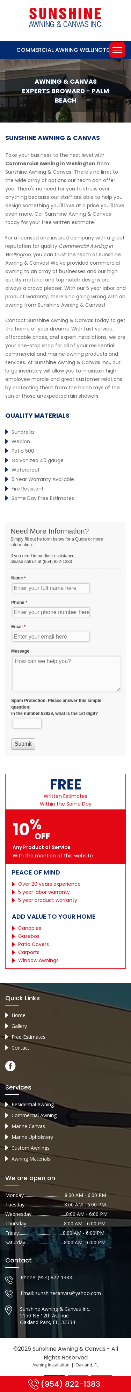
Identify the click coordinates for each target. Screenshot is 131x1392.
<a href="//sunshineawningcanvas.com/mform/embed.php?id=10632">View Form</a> (65, 639)
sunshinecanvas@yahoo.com (68, 1293)
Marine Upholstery (32, 1137)
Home (19, 1015)
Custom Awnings (31, 1147)
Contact (20, 1047)
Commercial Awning (34, 1115)
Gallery (19, 1026)
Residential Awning (33, 1104)
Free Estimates (28, 1036)
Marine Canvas (28, 1126)
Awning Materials (31, 1158)
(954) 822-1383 (55, 1277)
